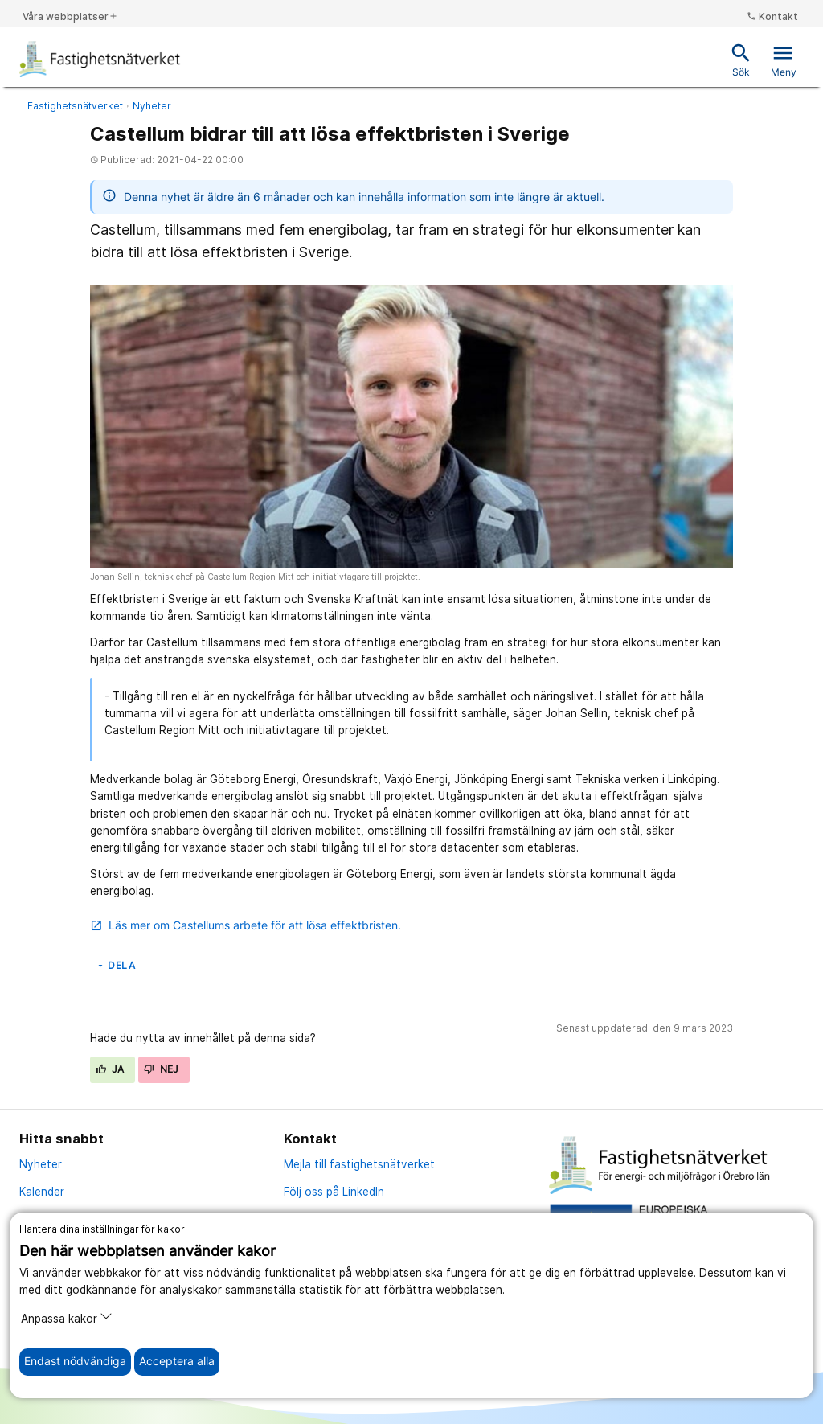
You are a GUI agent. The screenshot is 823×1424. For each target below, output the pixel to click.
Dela (115, 965)
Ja (110, 1069)
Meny (783, 60)
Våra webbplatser (70, 16)
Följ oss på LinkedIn (334, 1191)
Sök (741, 60)
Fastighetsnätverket (75, 106)
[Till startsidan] (101, 58)
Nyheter (152, 106)
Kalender (41, 1191)
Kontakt (772, 16)
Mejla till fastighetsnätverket (359, 1164)
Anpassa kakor (67, 1317)
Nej (161, 1069)
